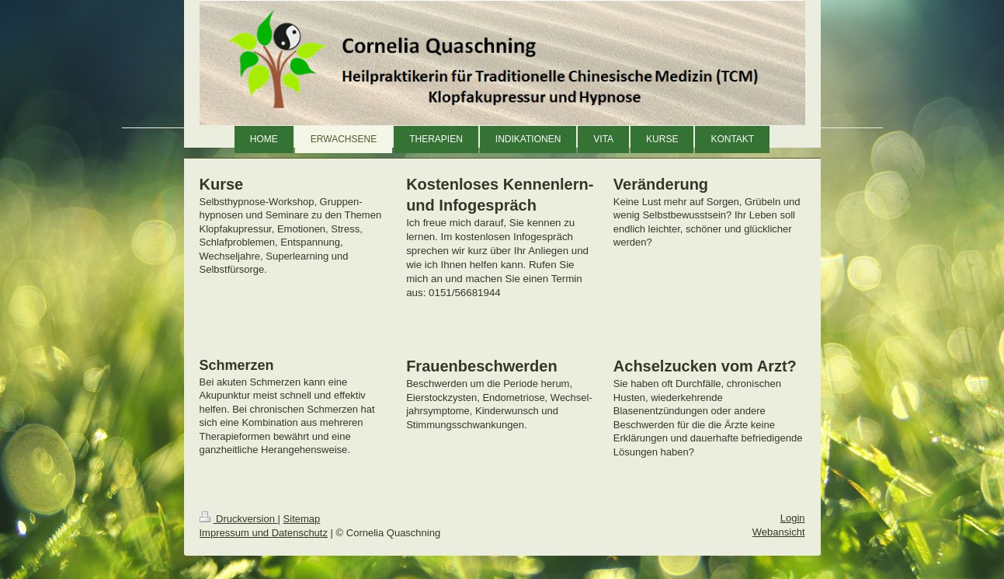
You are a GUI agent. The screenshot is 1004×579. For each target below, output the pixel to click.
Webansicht (778, 532)
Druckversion (239, 519)
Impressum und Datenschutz (264, 533)
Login (792, 518)
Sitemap (302, 519)
